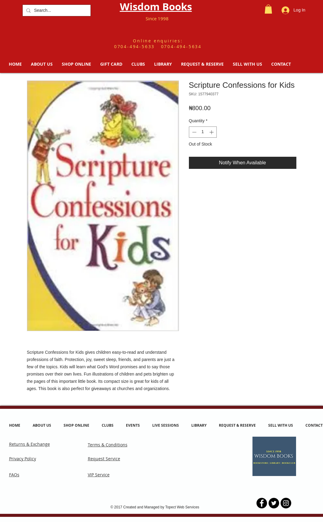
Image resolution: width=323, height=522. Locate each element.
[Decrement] (193, 132)
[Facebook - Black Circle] (261, 503)
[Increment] (212, 132)
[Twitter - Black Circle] (274, 503)
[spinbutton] (202, 132)
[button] (268, 9)
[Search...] (56, 10)
